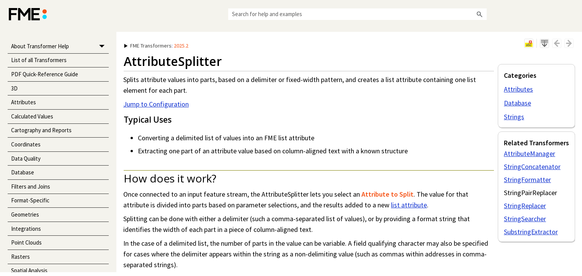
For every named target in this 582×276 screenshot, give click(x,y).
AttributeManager (529, 153)
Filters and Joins (30, 186)
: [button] (156, 45)
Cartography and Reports (41, 130)
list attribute (409, 204)
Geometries (25, 214)
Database (22, 172)
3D (14, 88)
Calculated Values (32, 116)
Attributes (23, 102)
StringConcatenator (532, 166)
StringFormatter (527, 179)
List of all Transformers (39, 60)
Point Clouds (26, 242)
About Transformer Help (60, 46)
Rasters (20, 256)
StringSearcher (525, 218)
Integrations (26, 228)
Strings (514, 116)
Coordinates (26, 144)
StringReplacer (525, 205)
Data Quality (26, 158)
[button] (480, 14)
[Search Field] (357, 14)
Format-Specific (30, 200)
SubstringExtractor (531, 231)
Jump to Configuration (156, 104)
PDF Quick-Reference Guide (44, 74)
